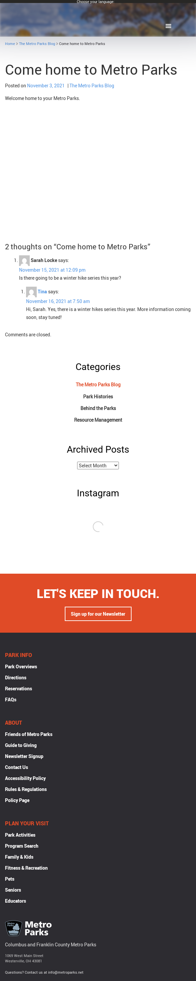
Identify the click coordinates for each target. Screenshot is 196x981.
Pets (9, 879)
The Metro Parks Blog (37, 43)
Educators (15, 901)
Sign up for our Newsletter (98, 614)
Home (10, 43)
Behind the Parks (98, 408)
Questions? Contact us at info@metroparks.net (44, 972)
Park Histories (98, 396)
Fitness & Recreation (26, 868)
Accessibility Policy (25, 779)
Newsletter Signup (24, 757)
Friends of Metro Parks (28, 735)
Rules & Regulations (26, 790)
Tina (42, 291)
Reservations (18, 689)
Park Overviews (21, 667)
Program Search (21, 846)
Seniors (13, 890)
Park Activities (20, 835)
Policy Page (17, 801)
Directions (15, 678)
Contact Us (16, 768)
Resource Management (98, 420)
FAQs (10, 700)
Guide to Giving (21, 746)
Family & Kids (19, 857)
